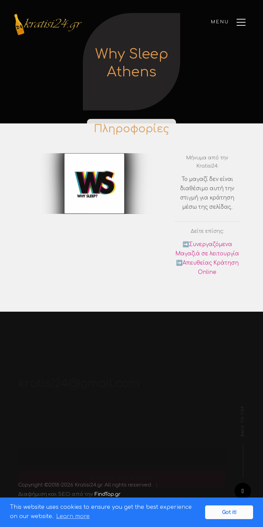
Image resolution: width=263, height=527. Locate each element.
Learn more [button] (73, 516)
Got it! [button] (229, 512)
